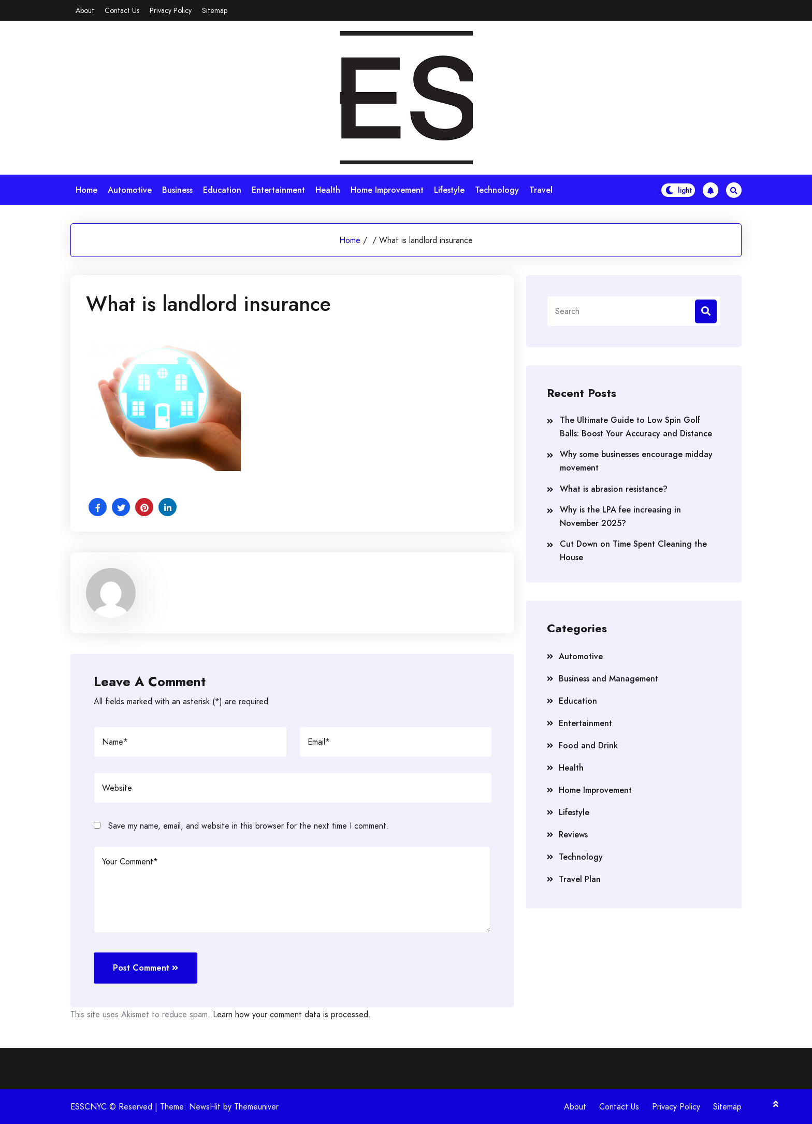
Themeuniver (256, 1107)
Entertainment (278, 190)
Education (222, 190)
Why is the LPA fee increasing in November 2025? (620, 516)
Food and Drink (588, 745)
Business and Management (608, 679)
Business (177, 190)
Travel (541, 190)
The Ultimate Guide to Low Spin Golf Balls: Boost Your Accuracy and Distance (636, 426)
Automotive (130, 190)
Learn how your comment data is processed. (292, 1014)
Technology (497, 190)
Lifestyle (449, 190)
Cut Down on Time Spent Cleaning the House (633, 550)
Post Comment (145, 968)
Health (327, 190)
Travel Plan (580, 879)
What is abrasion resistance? (614, 489)
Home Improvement (387, 190)
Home (86, 190)
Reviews (573, 835)
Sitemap (214, 10)
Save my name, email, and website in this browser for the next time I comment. (248, 826)
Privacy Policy (171, 10)
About (85, 10)
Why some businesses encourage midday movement (636, 461)
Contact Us (122, 10)
